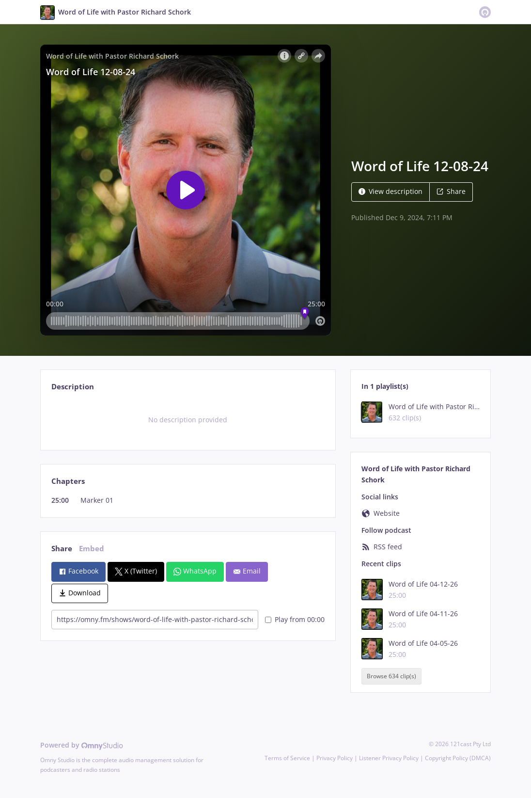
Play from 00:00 (295, 619)
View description (390, 191)
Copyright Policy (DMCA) (458, 758)
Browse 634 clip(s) (391, 676)
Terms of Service (287, 758)
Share (451, 191)
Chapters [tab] (68, 481)
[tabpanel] (187, 419)
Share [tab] (61, 548)
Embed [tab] (91, 548)
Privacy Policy (334, 758)
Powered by (81, 745)
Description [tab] (72, 387)
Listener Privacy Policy (389, 758)
